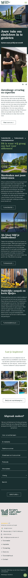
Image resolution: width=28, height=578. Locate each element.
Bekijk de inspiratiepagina (14, 400)
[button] (23, 84)
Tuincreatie (8, 207)
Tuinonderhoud (10, 323)
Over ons (5, 552)
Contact (4, 559)
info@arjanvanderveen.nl (11, 537)
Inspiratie (5, 544)
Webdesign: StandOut (7, 574)
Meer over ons (8, 122)
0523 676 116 (7, 534)
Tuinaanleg (8, 263)
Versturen (14, 494)
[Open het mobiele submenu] (26, 2)
